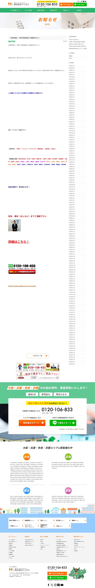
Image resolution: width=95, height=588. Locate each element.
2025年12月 (72, 76)
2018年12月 (72, 265)
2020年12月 (72, 211)
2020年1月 (72, 236)
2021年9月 (71, 191)
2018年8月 (72, 274)
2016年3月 (72, 339)
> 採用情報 (10, 554)
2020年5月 (72, 227)
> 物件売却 (10, 543)
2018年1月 (72, 289)
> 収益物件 (76, 550)
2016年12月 (72, 319)
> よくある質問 (11, 550)
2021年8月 (71, 193)
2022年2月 (71, 180)
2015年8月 (72, 355)
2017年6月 (72, 305)
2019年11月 (72, 240)
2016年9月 (72, 325)
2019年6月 (72, 251)
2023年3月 (71, 150)
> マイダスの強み (11, 539)
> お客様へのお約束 (12, 547)
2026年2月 (71, 72)
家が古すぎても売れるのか (73, 39)
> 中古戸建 (76, 545)
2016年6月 (72, 332)
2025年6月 (71, 90)
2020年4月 (72, 229)
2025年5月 (71, 92)
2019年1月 (72, 263)
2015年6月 (72, 359)
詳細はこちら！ (18, 241)
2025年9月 (71, 83)
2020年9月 (71, 218)
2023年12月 (72, 130)
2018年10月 (72, 269)
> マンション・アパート (44, 545)
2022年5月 (71, 173)
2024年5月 (71, 119)
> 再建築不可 (42, 547)
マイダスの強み (28, 10)
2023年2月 (71, 153)
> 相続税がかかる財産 (60, 552)
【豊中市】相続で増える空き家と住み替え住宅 (77, 46)
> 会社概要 (10, 552)
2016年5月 (72, 334)
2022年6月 (71, 171)
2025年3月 (71, 97)
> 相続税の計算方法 (59, 554)
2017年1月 (72, 316)
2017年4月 (72, 310)
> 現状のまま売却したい (29, 545)
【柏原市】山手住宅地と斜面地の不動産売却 (77, 41)
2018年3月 (72, 285)
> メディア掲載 (11, 556)
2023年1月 (71, 155)
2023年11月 (72, 132)
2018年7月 (72, 276)
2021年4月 (71, 202)
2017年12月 (72, 292)
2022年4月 (71, 175)
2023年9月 (71, 137)
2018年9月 (72, 272)
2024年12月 (72, 103)
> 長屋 (41, 541)
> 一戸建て (42, 543)
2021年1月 (71, 209)
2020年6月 (72, 224)
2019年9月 (71, 245)
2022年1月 (71, 182)
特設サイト (66, 10)
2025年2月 (71, 99)
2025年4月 (71, 94)
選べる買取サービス (15, 10)
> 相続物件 (10, 545)
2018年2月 (72, 287)
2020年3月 (72, 231)
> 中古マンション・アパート (79, 547)
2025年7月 (71, 88)
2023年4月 (71, 148)
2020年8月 (71, 220)
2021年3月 (71, 204)
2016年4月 (72, 337)
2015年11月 (72, 348)
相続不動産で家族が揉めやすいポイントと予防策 (77, 48)
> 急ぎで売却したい (28, 543)
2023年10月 (72, 135)
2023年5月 (71, 146)
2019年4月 (72, 256)
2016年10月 (72, 323)
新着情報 (11, 41)
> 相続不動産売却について (61, 550)
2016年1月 (72, 343)
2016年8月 (72, 328)
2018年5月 (72, 280)
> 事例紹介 (10, 549)
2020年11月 (72, 213)
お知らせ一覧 (37, 356)
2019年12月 (72, 238)
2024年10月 (72, 108)
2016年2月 (72, 341)
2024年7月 (71, 115)
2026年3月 (71, 70)
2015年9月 (72, 352)
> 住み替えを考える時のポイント (62, 556)
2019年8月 (72, 247)
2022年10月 (72, 162)
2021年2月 (71, 207)
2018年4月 (72, 283)
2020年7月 (72, 222)
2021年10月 (72, 189)
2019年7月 (72, 249)
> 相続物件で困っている (29, 541)
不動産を (40, 10)
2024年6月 (71, 117)
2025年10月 (72, 81)
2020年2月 (72, 233)
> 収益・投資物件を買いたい (79, 541)
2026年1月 (71, 74)
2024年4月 (71, 121)
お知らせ (70, 58)
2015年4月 (71, 364)
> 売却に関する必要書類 (60, 545)
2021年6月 (71, 198)
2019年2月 (72, 260)
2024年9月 (71, 110)
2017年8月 (72, 301)
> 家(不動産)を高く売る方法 (61, 541)
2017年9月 (72, 298)
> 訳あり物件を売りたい (29, 539)
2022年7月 (71, 168)
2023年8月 (71, 139)
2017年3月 (72, 312)
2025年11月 (72, 79)
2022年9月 (71, 164)
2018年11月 (72, 267)
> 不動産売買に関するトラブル (62, 547)
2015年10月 (72, 350)
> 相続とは (58, 549)
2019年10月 (72, 242)
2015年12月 (72, 346)
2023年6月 (71, 144)
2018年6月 (72, 278)
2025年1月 (71, 101)
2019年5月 (72, 254)
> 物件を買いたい (77, 539)
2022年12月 (72, 157)
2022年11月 (72, 159)
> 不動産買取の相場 (59, 543)
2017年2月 (72, 314)
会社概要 (79, 10)
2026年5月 (71, 65)
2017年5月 (72, 307)
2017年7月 (72, 303)
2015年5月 (72, 361)
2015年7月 (72, 357)
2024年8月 (71, 112)
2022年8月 (71, 166)
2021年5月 (71, 200)
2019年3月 (72, 258)
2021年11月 (72, 186)
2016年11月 (72, 321)
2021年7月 (71, 195)
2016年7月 (72, 330)
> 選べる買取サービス (12, 541)
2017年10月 (72, 296)
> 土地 (41, 549)
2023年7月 (71, 141)
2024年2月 (71, 126)
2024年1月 (71, 128)
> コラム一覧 (58, 539)
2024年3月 (71, 123)
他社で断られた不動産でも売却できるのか (76, 44)
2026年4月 (71, 67)
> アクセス (10, 558)
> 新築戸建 (76, 543)
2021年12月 (72, 184)
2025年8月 (71, 85)
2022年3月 (71, 177)
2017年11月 (72, 294)
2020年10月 (72, 215)
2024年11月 (72, 106)
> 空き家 (41, 539)
